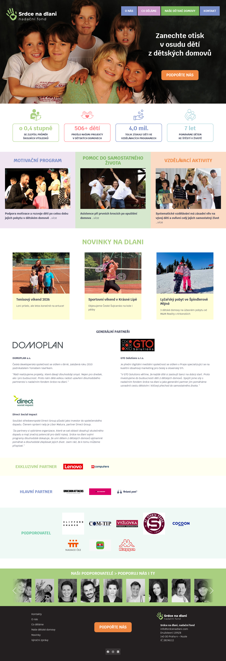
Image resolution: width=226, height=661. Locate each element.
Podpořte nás (180, 75)
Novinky (35, 635)
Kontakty (36, 614)
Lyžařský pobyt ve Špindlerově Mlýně (184, 301)
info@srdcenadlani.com (174, 629)
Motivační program (38, 160)
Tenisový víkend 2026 (33, 299)
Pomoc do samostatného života (113, 160)
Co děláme (149, 11)
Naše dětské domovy (180, 11)
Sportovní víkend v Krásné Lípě (112, 299)
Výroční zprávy (39, 640)
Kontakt (210, 11)
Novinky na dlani (113, 242)
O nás (129, 11)
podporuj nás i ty (136, 573)
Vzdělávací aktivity (188, 160)
